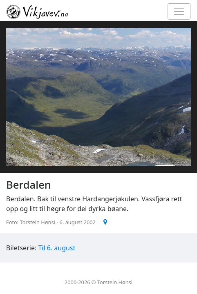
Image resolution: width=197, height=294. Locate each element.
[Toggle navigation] (179, 11)
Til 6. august (56, 247)
